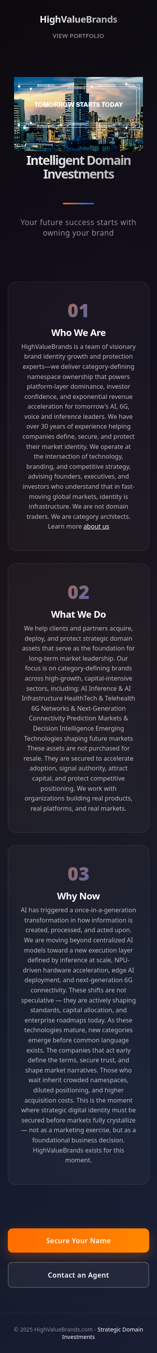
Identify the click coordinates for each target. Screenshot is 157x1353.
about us (96, 526)
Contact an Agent (78, 1275)
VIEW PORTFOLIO (78, 35)
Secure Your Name (78, 1240)
